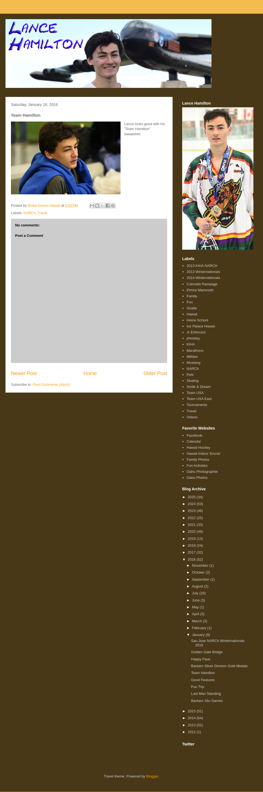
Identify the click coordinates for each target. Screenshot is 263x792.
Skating (192, 381)
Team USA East (199, 399)
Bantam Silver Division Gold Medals (219, 666)
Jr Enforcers (196, 332)
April (196, 614)
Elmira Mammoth (200, 290)
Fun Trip (197, 687)
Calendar (194, 441)
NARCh (30, 213)
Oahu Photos (197, 478)
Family (192, 296)
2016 (192, 559)
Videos (192, 417)
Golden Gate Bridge (206, 652)
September (201, 579)
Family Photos (198, 459)
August (198, 586)
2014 (192, 718)
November (201, 565)
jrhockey (193, 338)
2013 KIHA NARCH (202, 266)
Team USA (195, 393)
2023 (192, 511)
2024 (192, 504)
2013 (192, 725)
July (195, 593)
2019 (192, 539)
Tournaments (197, 405)
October (199, 572)
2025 (192, 497)
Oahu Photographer (202, 472)
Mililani (192, 357)
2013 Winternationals (203, 272)
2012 (192, 732)
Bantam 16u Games (207, 701)
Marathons (195, 351)
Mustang (193, 363)
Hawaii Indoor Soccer (204, 453)
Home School (197, 320)
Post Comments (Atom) (51, 384)
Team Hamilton (203, 673)
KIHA (191, 344)
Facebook (194, 435)
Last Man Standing (206, 694)
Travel (42, 213)
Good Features (203, 680)
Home (90, 373)
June (196, 600)
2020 (192, 531)
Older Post (155, 373)
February (199, 628)
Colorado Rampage (202, 284)
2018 (192, 545)
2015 (192, 711)
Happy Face (200, 659)
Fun (190, 302)
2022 (192, 518)
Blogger (152, 776)
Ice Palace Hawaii (201, 326)
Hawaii (192, 314)
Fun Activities (197, 465)
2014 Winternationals (203, 278)
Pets (190, 375)
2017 (192, 552)
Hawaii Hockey (198, 447)
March (197, 621)
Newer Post (24, 373)
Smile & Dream (198, 387)
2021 (192, 525)
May (196, 607)
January (199, 635)
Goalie (192, 308)
